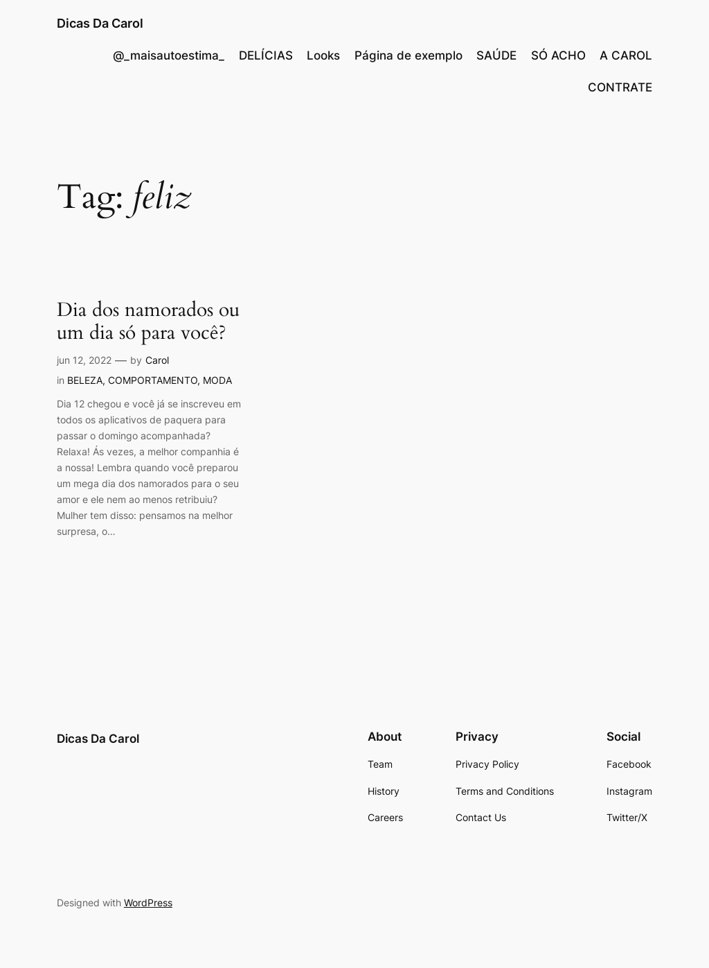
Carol (157, 360)
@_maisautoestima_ (168, 55)
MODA (217, 380)
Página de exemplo (408, 55)
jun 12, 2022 (84, 360)
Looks (323, 55)
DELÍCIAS (266, 55)
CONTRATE (620, 87)
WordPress (148, 902)
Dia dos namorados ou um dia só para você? (148, 321)
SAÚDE (496, 55)
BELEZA (84, 380)
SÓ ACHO (558, 55)
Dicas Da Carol (100, 23)
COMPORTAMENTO (152, 380)
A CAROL (626, 55)
